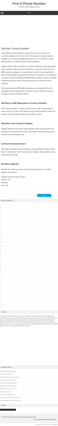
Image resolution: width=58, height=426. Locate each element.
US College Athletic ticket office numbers (10, 400)
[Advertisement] (29, 30)
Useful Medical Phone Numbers (8, 371)
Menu (29, 13)
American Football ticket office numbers (10, 397)
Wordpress (55, 424)
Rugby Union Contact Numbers (8, 388)
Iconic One (38, 424)
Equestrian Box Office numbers (8, 380)
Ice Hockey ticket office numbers (8, 383)
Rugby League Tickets (5, 391)
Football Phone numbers (6, 374)
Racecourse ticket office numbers (8, 385)
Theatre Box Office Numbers (7, 394)
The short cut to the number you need (29, 7)
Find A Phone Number (29, 3)
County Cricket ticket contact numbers (10, 377)
